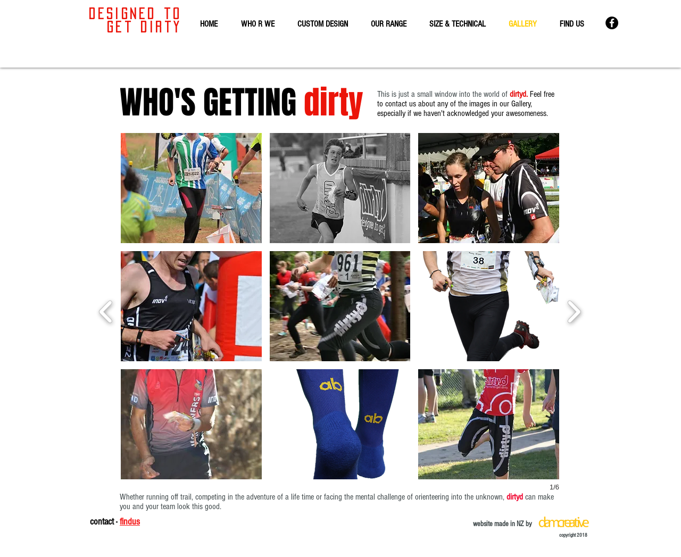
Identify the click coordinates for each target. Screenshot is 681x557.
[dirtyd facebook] (611, 22)
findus (130, 521)
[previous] (106, 310)
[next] (574, 310)
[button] (191, 188)
